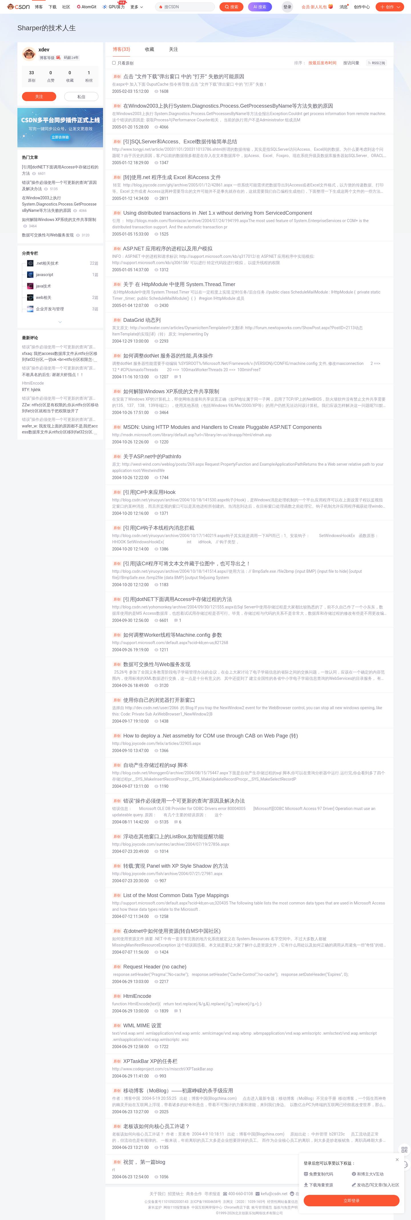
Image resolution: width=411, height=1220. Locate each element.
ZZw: (27, 405)
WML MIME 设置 (137, 1025)
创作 (390, 7)
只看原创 (123, 63)
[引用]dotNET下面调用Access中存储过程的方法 (172, 599)
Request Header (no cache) (149, 967)
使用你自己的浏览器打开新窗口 (153, 700)
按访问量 (351, 63)
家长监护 (155, 1207)
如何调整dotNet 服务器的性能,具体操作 (162, 356)
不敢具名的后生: (37, 374)
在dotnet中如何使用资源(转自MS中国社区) (166, 931)
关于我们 (158, 1193)
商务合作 (194, 1193)
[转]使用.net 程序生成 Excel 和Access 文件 (166, 177)
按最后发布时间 (323, 63)
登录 (287, 7)
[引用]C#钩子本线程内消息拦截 (153, 528)
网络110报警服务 (177, 1207)
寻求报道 (212, 1193)
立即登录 (352, 1200)
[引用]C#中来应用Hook (144, 492)
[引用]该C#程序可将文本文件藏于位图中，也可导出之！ (181, 563)
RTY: (26, 389)
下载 (53, 7)
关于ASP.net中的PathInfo (146, 456)
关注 (39, 96)
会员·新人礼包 (317, 6)
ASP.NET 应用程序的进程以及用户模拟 (162, 249)
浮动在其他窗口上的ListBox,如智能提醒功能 (168, 836)
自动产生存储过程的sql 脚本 (150, 765)
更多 (136, 7)
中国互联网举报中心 (207, 1207)
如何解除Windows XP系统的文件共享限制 (165, 391)
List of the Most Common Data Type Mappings (170, 895)
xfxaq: (28, 353)
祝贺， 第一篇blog (138, 1162)
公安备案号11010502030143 (166, 1202)
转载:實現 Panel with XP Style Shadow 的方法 (170, 866)
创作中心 (362, 7)
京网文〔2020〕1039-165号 (244, 1202)
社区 (66, 7)
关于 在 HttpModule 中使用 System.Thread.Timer (173, 284)
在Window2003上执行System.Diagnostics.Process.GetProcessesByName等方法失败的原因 (222, 106)
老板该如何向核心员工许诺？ (151, 1126)
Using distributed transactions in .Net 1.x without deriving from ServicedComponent (212, 213)
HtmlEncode (131, 996)
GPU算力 (114, 5)
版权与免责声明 (286, 1207)
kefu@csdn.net (274, 1193)
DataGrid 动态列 (136, 320)
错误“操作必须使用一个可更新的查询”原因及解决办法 (178, 801)
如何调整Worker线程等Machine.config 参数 (167, 635)
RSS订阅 (376, 63)
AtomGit (86, 6)
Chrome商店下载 (237, 1207)
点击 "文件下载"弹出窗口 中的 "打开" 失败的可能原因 (178, 76)
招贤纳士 (176, 1193)
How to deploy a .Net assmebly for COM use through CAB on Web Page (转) (205, 736)
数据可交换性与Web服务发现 (151, 664)
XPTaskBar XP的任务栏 (145, 1061)
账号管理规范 (261, 1207)
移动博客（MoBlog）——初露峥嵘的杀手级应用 (172, 1091)
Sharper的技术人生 (46, 28)
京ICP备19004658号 (205, 1202)
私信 (81, 97)
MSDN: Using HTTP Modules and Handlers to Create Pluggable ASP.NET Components (217, 427)
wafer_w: (30, 426)
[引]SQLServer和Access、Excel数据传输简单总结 (174, 141)
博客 (39, 7)
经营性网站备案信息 (282, 1202)
